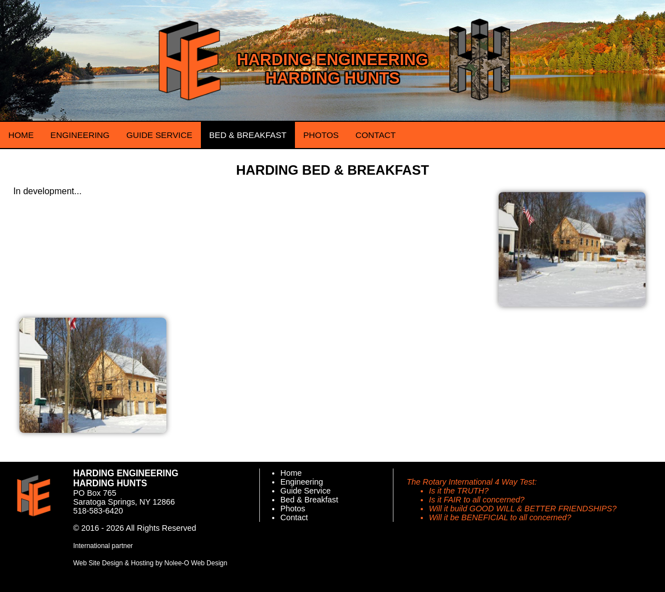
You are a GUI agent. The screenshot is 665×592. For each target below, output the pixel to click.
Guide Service (305, 490)
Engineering (301, 481)
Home (291, 472)
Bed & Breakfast (309, 499)
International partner (102, 546)
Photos (293, 508)
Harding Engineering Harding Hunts (332, 69)
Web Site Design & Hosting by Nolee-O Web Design (150, 563)
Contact (294, 517)
